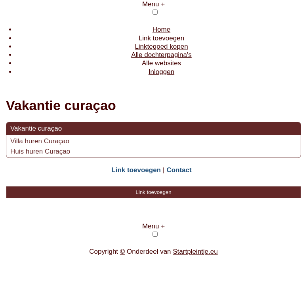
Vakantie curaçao (36, 128)
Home (161, 29)
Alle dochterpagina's (161, 55)
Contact (178, 170)
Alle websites (161, 63)
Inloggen (161, 72)
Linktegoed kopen (161, 46)
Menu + (153, 4)
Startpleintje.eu (195, 251)
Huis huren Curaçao (40, 151)
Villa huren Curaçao (39, 141)
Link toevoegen (161, 38)
